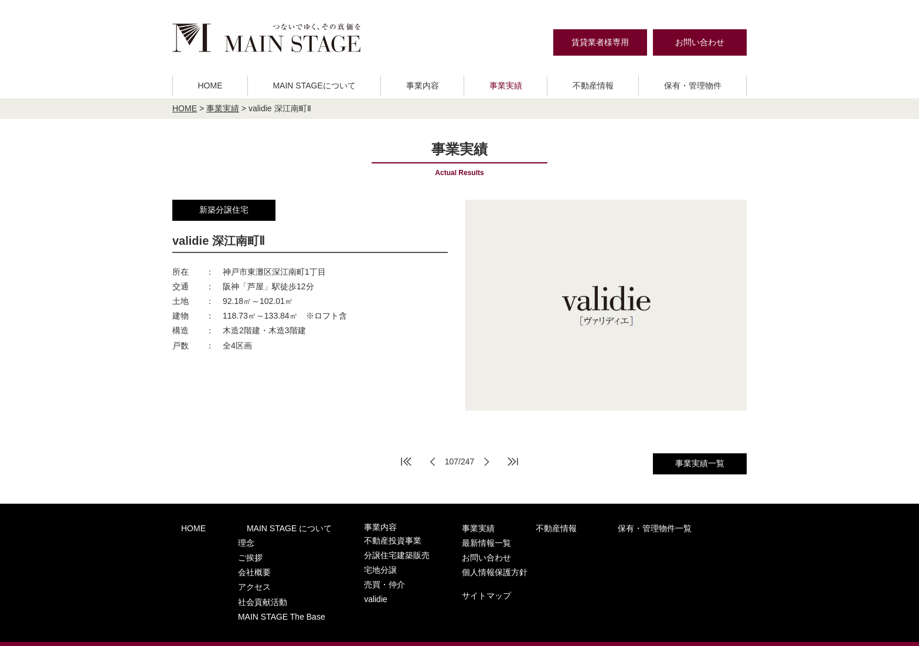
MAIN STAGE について (262, 527)
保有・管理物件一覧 (571, 527)
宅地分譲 (344, 562)
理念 (228, 539)
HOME (210, 85)
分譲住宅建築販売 (359, 550)
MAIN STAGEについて (314, 85)
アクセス (235, 573)
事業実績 (505, 85)
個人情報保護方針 (664, 551)
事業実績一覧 (699, 463)
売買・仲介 (348, 573)
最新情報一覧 (655, 527)
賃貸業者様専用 (600, 42)
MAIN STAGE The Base (260, 596)
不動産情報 (593, 85)
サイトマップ (655, 572)
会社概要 (235, 562)
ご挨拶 (231, 550)
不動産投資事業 (355, 539)
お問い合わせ (699, 42)
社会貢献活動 (243, 584)
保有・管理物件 (692, 85)
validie (339, 584)
